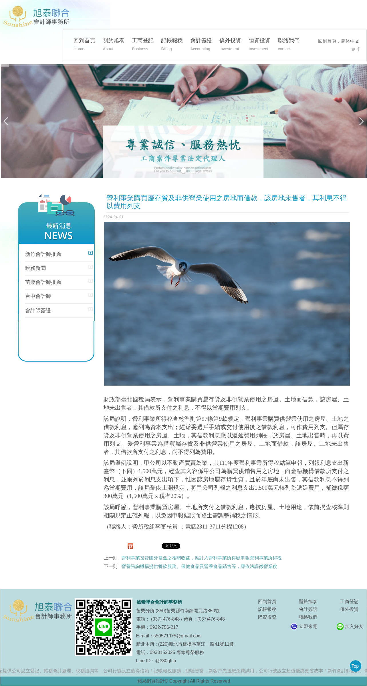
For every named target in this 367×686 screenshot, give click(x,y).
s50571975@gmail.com (178, 635)
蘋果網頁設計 (151, 681)
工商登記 (143, 45)
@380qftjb (165, 660)
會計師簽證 (38, 310)
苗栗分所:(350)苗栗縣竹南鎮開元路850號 (178, 610)
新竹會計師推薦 (43, 254)
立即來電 (308, 626)
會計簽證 (201, 45)
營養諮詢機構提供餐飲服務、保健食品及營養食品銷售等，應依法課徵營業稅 (199, 566)
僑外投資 (230, 45)
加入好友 (354, 626)
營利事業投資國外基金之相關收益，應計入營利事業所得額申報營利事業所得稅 (202, 557)
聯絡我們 (288, 45)
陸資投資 (259, 45)
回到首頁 (327, 41)
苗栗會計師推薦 (43, 282)
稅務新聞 (35, 268)
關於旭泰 (113, 45)
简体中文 (350, 41)
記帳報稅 (172, 45)
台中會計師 (38, 296)
